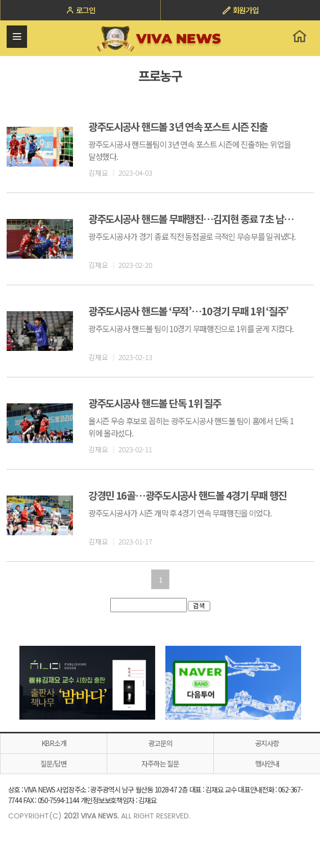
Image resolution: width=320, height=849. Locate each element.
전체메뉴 (16, 36)
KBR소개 (53, 743)
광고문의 (161, 743)
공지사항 (267, 743)
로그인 (80, 10)
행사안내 (267, 763)
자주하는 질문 (160, 763)
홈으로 (299, 36)
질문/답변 (53, 763)
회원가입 (240, 10)
